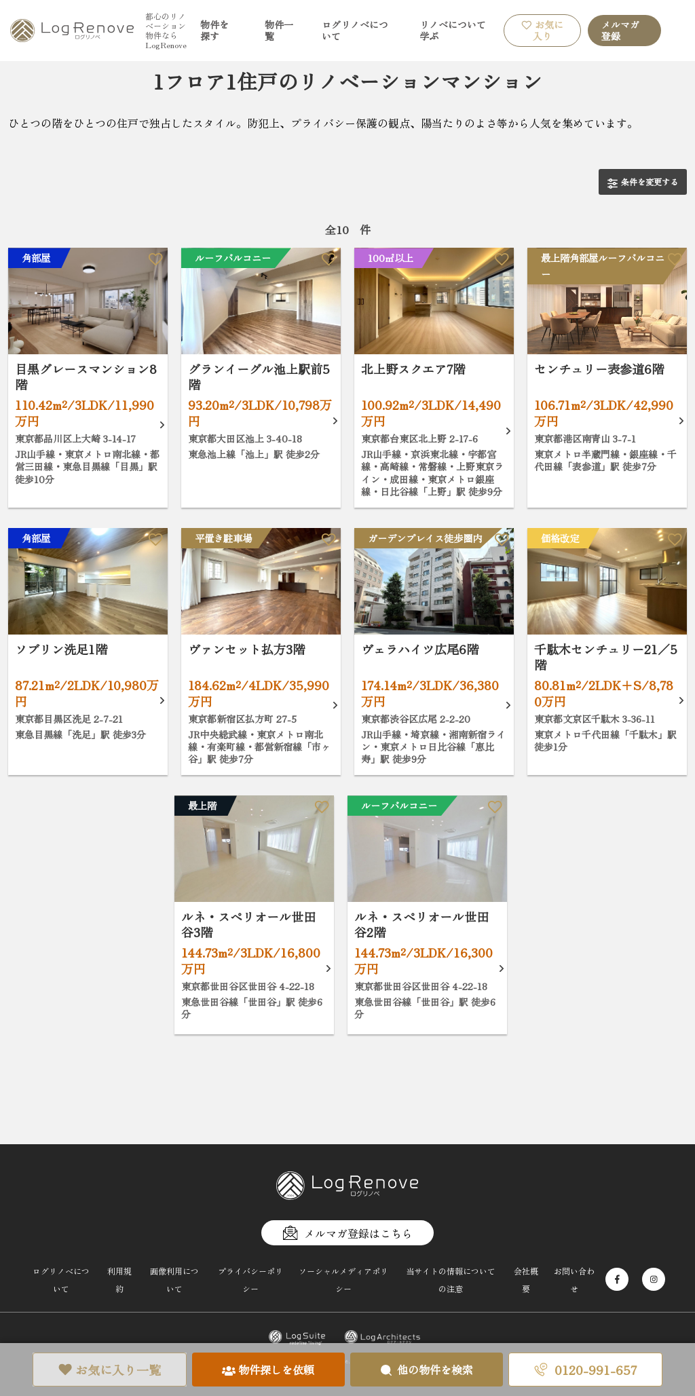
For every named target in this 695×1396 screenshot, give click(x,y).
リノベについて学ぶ (452, 30)
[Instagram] (653, 1279)
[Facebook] (616, 1279)
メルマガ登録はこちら (347, 1233)
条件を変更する (642, 182)
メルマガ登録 (620, 30)
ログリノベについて (355, 30)
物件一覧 (279, 30)
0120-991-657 (585, 1369)
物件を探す (214, 30)
